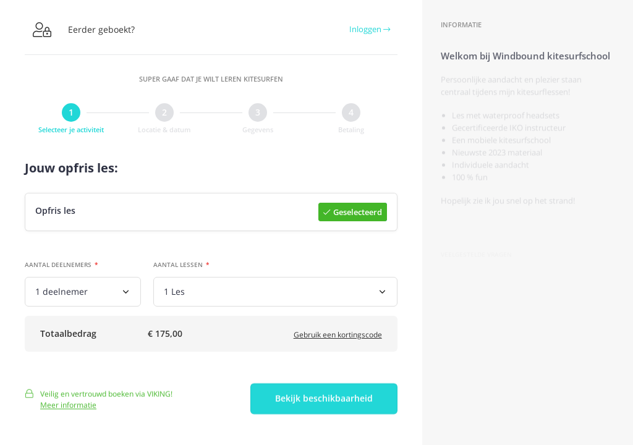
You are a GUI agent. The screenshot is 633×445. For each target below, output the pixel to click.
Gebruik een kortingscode (338, 336)
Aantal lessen (178, 265)
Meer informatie (68, 409)
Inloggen (369, 29)
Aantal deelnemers (58, 265)
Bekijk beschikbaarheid (324, 403)
